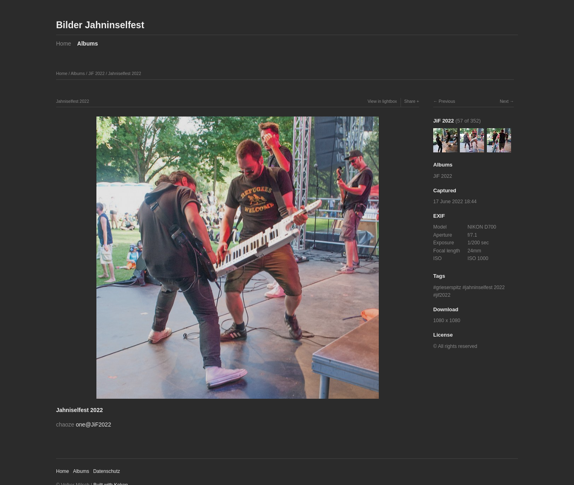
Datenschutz (106, 471)
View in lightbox (382, 101)
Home (63, 43)
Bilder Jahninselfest (100, 25)
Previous (446, 101)
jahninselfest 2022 (485, 287)
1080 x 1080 (446, 320)
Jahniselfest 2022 (124, 73)
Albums (87, 43)
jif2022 (443, 295)
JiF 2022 (96, 73)
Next (504, 101)
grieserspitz (448, 287)
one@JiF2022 (93, 424)
